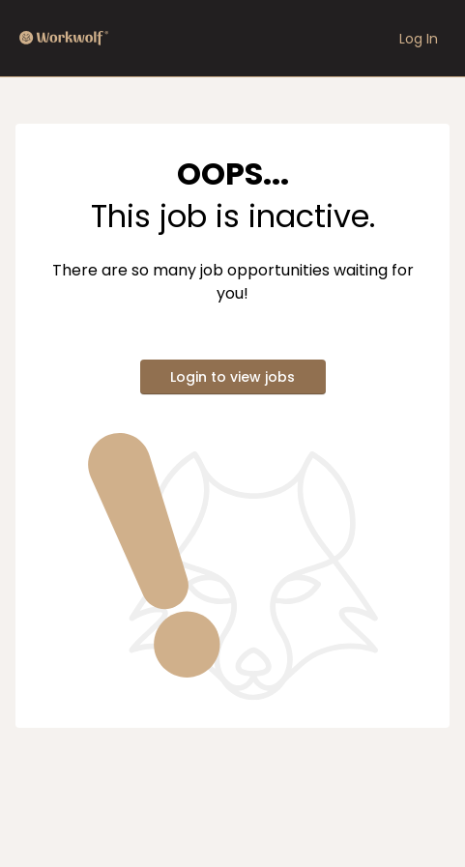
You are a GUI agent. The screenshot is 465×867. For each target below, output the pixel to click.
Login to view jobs (232, 377)
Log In (418, 38)
